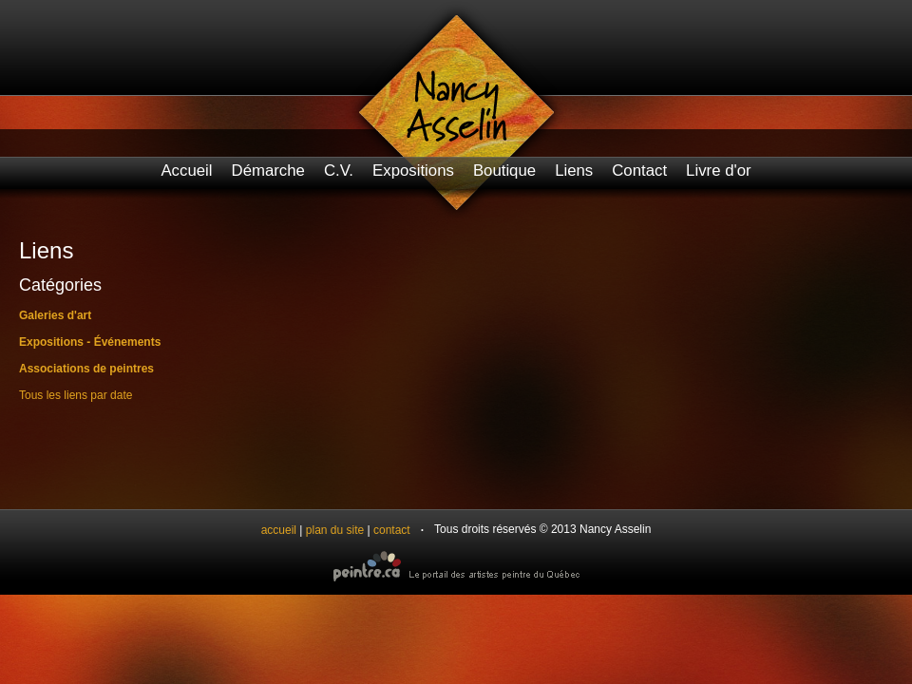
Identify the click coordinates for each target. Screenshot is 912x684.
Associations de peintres (86, 368)
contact (391, 530)
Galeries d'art (55, 315)
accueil (278, 530)
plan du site (335, 530)
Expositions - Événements (90, 342)
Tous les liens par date (75, 395)
